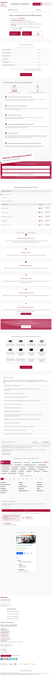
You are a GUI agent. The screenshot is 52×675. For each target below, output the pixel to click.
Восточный (39, 482)
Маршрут (20, 553)
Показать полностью (6, 453)
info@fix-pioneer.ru (5, 635)
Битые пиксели (4, 220)
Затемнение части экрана (6, 225)
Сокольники (3, 492)
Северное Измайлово (23, 490)
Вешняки (20, 482)
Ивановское (39, 484)
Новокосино (21, 488)
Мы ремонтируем (13, 10)
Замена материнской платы (6, 49)
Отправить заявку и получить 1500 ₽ (26, 174)
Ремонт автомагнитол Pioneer (13, 613)
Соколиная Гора (40, 490)
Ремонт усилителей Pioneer (12, 611)
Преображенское (4, 490)
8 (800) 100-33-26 (4, 633)
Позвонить (38, 9)
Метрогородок (40, 486)
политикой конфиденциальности (31, 176)
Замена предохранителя (6, 61)
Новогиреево (3, 488)
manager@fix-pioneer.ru (6, 638)
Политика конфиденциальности (26, 670)
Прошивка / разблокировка (6, 52)
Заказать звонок (26, 326)
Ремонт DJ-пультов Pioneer (12, 618)
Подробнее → (47, 208)
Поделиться (2, 659)
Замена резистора (5, 58)
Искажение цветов (4, 212)
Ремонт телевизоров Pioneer (13, 616)
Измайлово (3, 486)
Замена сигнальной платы (6, 55)
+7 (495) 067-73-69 (16, 3)
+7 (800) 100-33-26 (25, 3)
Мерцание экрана (4, 208)
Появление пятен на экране (6, 216)
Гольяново (21, 484)
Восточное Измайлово (5, 484)
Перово (38, 488)
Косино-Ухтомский (23, 486)
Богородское (3, 482)
